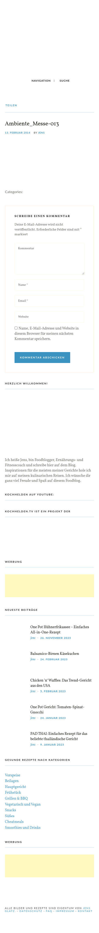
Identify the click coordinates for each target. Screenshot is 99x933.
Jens (41, 132)
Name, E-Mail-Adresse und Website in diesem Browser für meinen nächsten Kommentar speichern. (47, 334)
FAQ (49, 911)
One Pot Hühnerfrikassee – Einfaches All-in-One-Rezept (59, 630)
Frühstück (13, 792)
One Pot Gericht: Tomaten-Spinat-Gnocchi (57, 710)
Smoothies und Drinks (23, 827)
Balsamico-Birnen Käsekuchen (54, 653)
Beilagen (12, 781)
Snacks (10, 810)
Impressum (65, 911)
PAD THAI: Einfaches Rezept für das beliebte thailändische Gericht (58, 736)
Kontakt (85, 911)
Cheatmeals (14, 821)
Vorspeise (12, 775)
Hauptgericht (15, 787)
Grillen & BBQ (16, 798)
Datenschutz (31, 911)
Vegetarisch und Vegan (23, 804)
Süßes (10, 816)
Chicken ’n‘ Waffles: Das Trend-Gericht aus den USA (61, 683)
